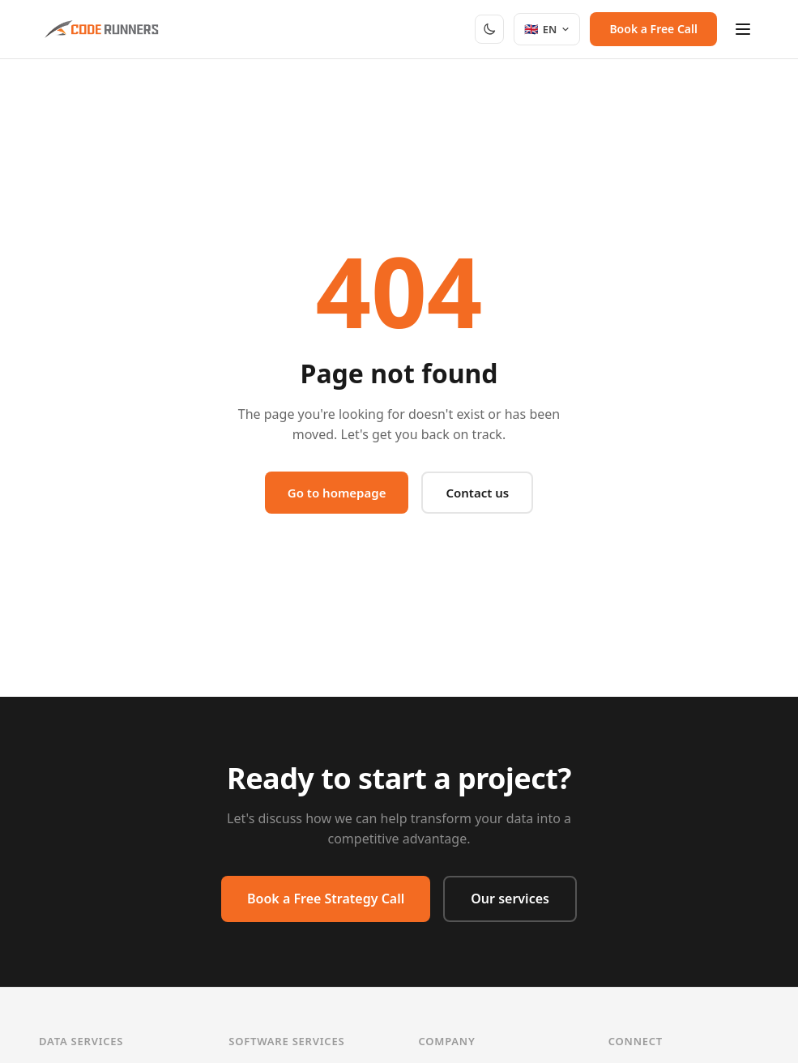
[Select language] (547, 29)
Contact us (477, 493)
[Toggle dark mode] (489, 29)
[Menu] (743, 29)
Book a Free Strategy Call (325, 898)
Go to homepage (337, 493)
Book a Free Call (653, 28)
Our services (510, 898)
